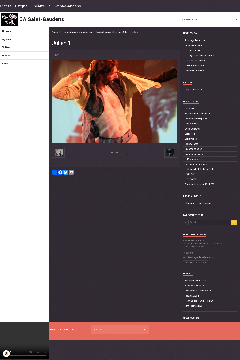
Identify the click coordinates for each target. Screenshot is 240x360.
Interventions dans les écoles (198, 203)
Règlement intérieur (194, 70)
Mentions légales (48, 329)
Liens (5, 63)
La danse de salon (193, 149)
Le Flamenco (191, 139)
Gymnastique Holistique (196, 164)
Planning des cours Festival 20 (199, 301)
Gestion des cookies (68, 329)
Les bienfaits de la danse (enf (199, 169)
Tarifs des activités (194, 45)
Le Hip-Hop (190, 134)
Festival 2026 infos (194, 296)
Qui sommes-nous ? (194, 65)
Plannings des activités (196, 40)
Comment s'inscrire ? (195, 60)
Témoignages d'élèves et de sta (200, 55)
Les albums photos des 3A (78, 32)
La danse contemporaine (197, 118)
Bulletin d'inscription (194, 285)
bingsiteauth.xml (191, 318)
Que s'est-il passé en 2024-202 (199, 184)
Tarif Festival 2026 (193, 306)
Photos (6, 55)
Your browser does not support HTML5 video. (24, 340)
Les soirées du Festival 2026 (198, 290)
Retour (114, 153)
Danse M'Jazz (191, 123)
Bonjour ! (7, 31)
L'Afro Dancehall (192, 129)
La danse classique (194, 154)
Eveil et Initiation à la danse (197, 113)
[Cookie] (6, 353)
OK (233, 222)
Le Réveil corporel (193, 159)
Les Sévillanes (191, 144)
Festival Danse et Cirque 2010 (111, 32)
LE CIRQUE (190, 174)
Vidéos (6, 47)
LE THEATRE (191, 179)
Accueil (56, 32)
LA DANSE (190, 108)
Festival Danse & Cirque (196, 280)
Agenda (6, 39)
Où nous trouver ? (193, 50)
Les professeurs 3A (194, 89)
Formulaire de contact (195, 262)
